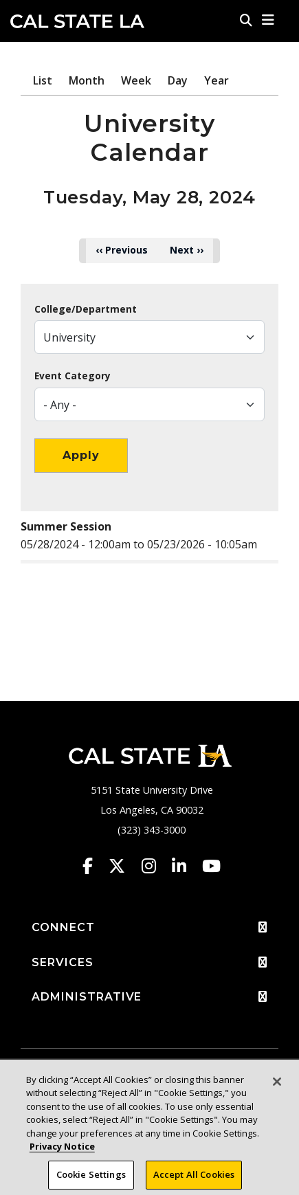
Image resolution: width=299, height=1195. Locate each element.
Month (86, 80)
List (42, 80)
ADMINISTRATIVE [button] (149, 997)
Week (136, 80)
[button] (268, 20)
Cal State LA (77, 21)
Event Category (72, 376)
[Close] (277, 1089)
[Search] (246, 20)
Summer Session (66, 526)
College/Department (85, 309)
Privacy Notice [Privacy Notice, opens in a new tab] (62, 1154)
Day (178, 80)
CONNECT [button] (149, 928)
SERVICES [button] (149, 963)
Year (216, 80)
